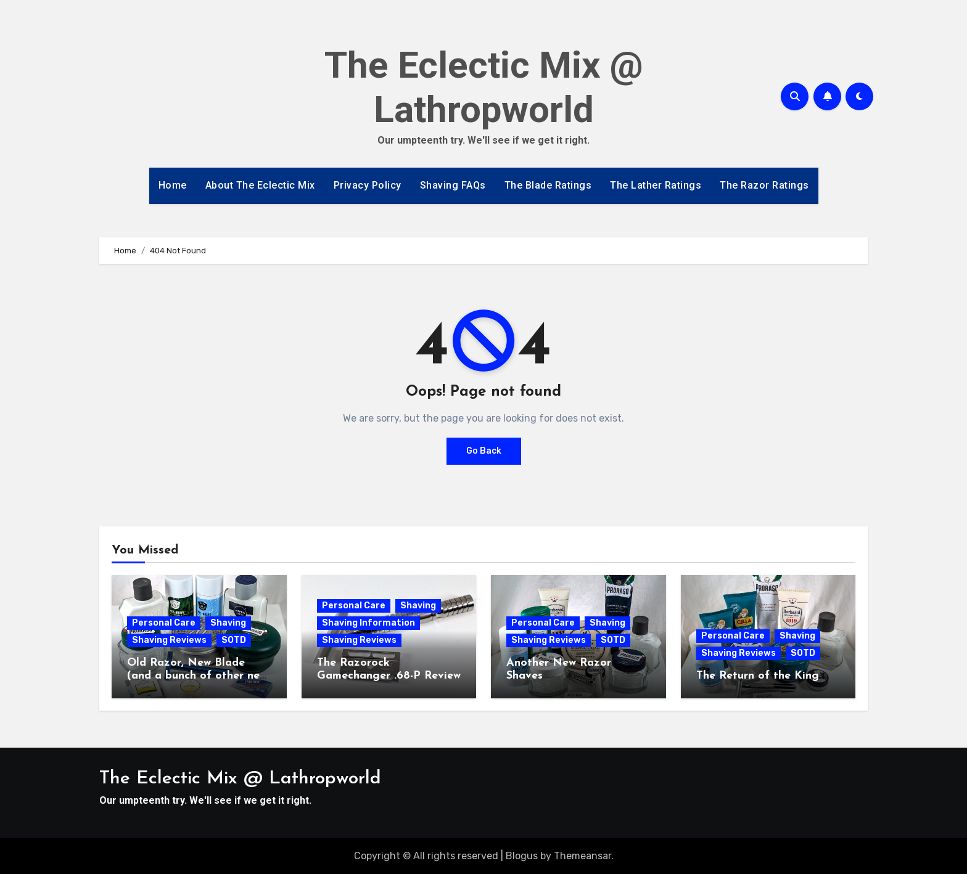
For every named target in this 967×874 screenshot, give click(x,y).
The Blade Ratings (548, 185)
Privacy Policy (367, 185)
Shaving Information (368, 623)
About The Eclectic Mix (260, 185)
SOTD (233, 640)
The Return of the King (757, 676)
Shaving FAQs (453, 185)
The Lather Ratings (655, 185)
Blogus (522, 856)
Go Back (483, 451)
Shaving (228, 623)
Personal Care (163, 623)
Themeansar (582, 856)
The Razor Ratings (764, 185)
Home (172, 185)
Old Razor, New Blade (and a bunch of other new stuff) (197, 676)
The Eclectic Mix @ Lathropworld (483, 87)
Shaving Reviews (169, 640)
